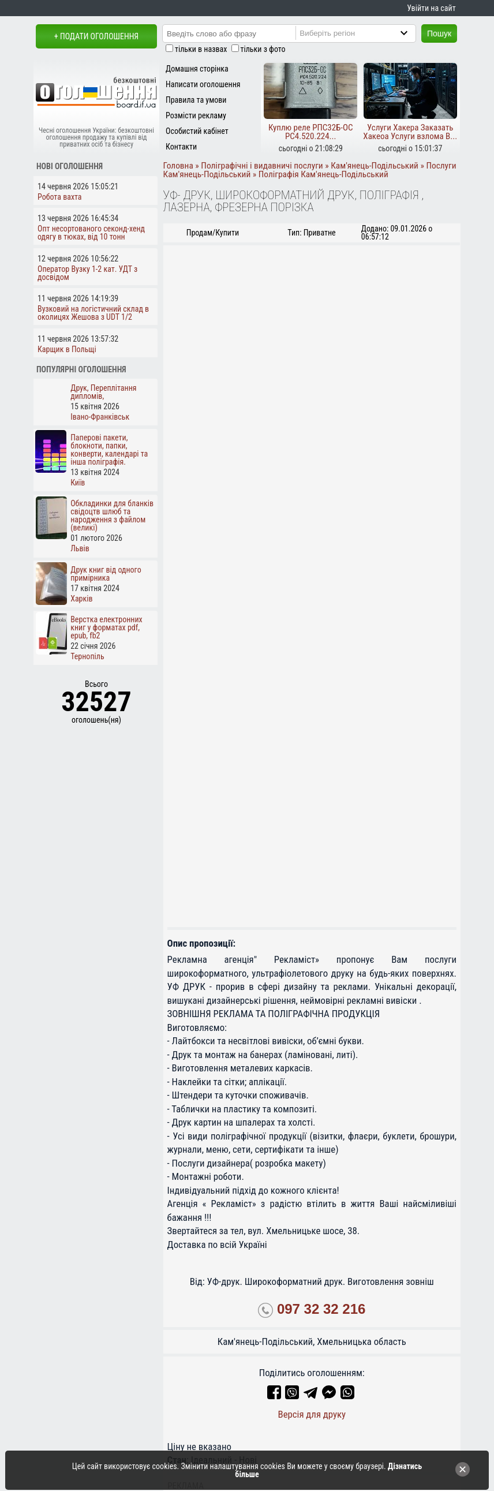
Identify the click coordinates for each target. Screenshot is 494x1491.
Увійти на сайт (431, 8)
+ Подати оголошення (96, 36)
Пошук (439, 33)
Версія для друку (312, 1414)
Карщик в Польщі (67, 349)
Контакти (181, 146)
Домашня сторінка (197, 68)
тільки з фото (263, 49)
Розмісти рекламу (196, 115)
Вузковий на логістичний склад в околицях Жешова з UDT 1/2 (93, 313)
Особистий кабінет (197, 131)
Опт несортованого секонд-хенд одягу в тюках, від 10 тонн (91, 232)
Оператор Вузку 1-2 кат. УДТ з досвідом (87, 273)
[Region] (365, 33)
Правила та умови (196, 99)
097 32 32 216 (321, 1309)
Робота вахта (60, 196)
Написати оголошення (203, 84)
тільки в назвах (201, 49)
